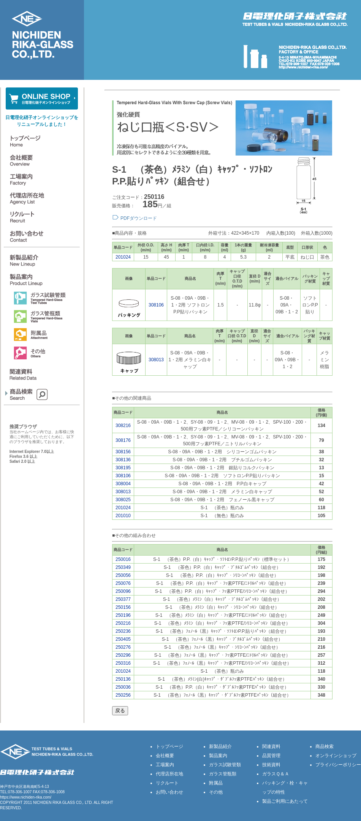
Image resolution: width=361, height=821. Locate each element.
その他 (216, 792)
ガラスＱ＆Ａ (275, 774)
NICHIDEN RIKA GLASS (54, 802)
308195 (123, 467)
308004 (123, 483)
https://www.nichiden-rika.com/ (25, 797)
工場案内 (165, 764)
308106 (156, 305)
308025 (123, 499)
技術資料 (271, 764)
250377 (123, 599)
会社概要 (165, 755)
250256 (123, 695)
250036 (123, 687)
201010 (123, 515)
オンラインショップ (335, 755)
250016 (123, 559)
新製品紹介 (220, 746)
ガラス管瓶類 (222, 774)
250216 (123, 623)
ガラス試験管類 (225, 764)
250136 (123, 679)
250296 (123, 655)
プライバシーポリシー (338, 764)
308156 (123, 451)
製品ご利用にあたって (285, 801)
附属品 (216, 783)
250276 (123, 647)
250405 (123, 639)
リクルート (167, 783)
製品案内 (218, 755)
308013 (156, 359)
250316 (123, 663)
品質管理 (271, 755)
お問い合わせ (169, 792)
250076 (123, 583)
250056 (123, 575)
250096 (123, 591)
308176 (123, 440)
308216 (123, 425)
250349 (123, 567)
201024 (123, 257)
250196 (123, 615)
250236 (123, 631)
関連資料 (271, 746)
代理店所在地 (169, 774)
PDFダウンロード (138, 218)
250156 (123, 607)
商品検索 (324, 746)
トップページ (169, 746)
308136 (123, 459)
